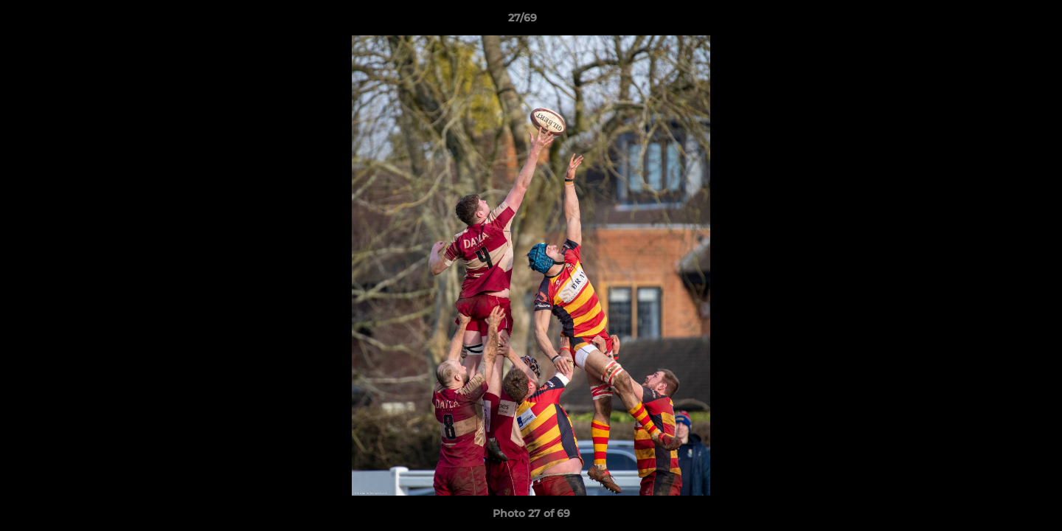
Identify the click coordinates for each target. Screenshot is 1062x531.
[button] (1000, 21)
